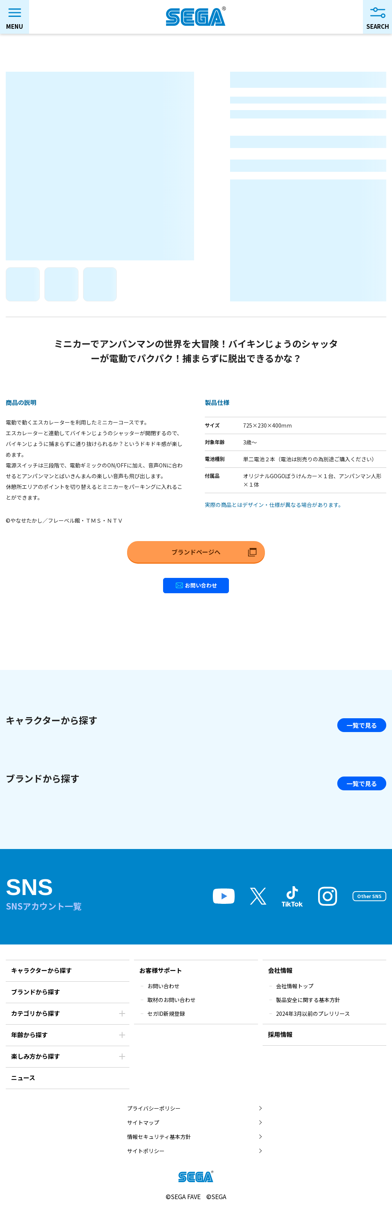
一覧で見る (361, 725)
